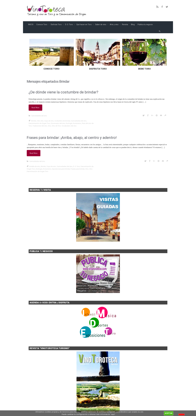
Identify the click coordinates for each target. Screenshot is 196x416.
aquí (113, 414)
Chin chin (40, 115)
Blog (133, 24)
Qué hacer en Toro (84, 24)
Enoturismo (77, 118)
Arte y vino (114, 24)
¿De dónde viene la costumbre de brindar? (63, 87)
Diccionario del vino (58, 118)
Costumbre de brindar (62, 115)
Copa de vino (49, 115)
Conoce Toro (42, 24)
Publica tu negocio (145, 24)
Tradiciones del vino (40, 120)
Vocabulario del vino (69, 120)
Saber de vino (101, 24)
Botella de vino (34, 160)
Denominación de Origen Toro (39, 118)
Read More (36, 102)
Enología (69, 118)
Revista (125, 24)
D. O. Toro (69, 24)
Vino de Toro (56, 120)
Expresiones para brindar (61, 162)
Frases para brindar (77, 162)
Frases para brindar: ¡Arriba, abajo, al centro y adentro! (72, 132)
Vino (49, 120)
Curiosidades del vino (39, 110)
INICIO (30, 24)
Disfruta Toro (56, 24)
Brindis (33, 115)
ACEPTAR (168, 413)
